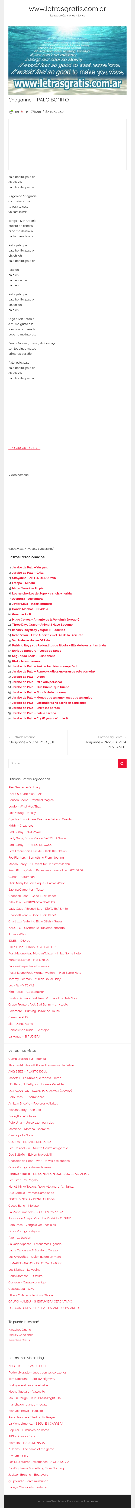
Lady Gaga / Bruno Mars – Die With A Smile (38, 908)
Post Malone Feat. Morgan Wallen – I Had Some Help (44, 972)
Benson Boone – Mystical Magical (31, 800)
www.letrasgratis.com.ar (67, 8)
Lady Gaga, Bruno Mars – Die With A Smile (37, 838)
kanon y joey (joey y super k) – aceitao (38, 630)
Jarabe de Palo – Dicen (28, 676)
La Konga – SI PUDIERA (24, 1036)
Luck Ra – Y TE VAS (21, 985)
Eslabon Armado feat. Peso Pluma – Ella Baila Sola (42, 998)
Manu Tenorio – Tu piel (28, 588)
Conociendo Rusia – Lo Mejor (28, 1030)
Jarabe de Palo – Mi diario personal (37, 682)
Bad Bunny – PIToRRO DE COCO (30, 845)
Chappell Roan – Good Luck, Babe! (32, 896)
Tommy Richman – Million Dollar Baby (34, 979)
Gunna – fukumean (21, 877)
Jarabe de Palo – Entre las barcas (36, 708)
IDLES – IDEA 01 (19, 940)
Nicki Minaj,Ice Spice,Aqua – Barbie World (36, 883)
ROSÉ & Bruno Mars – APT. (26, 793)
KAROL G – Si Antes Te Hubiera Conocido (36, 928)
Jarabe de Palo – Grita (28, 572)
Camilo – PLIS (18, 1017)
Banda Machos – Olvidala (30, 609)
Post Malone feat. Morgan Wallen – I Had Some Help (44, 953)
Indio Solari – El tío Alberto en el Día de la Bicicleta (47, 635)
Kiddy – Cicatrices (20, 825)
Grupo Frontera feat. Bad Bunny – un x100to (38, 1004)
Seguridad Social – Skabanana (33, 656)
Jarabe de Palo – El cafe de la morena (39, 692)
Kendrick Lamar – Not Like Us (28, 959)
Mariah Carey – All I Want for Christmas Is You (39, 864)
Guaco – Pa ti (21, 614)
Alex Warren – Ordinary (24, 787)
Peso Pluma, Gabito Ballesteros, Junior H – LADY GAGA (46, 870)
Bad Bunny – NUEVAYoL (25, 832)
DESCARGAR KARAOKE (24, 448)
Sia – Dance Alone (20, 1023)
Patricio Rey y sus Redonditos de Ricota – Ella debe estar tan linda (59, 645)
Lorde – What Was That (24, 806)
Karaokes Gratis (19, 1340)
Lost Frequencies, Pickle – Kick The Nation (37, 851)
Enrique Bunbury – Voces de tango (36, 650)
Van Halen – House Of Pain (31, 640)
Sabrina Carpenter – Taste (26, 889)
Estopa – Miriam (23, 583)
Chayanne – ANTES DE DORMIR (34, 578)
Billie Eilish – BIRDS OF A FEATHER (32, 902)
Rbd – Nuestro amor (26, 661)
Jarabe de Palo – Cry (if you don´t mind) (40, 718)
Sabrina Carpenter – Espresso (28, 966)
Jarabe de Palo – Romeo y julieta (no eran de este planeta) (53, 671)
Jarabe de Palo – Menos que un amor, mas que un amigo (52, 697)
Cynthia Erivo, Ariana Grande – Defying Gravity (40, 819)
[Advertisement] (67, 144)
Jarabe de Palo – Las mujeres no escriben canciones (49, 703)
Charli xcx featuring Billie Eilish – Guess (35, 921)
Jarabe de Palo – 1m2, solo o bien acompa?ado (45, 666)
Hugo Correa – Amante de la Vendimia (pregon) (45, 619)
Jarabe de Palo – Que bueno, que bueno (40, 687)
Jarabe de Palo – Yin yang (30, 567)
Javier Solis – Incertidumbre (32, 604)
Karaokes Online (19, 1329)
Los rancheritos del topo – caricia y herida (42, 593)
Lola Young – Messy (22, 813)
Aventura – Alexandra (27, 598)
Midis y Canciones (20, 1335)
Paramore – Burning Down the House (34, 1011)
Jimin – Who (16, 934)
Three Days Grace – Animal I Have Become (42, 624)
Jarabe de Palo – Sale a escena (34, 713)
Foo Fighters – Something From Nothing (36, 857)
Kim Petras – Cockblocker (26, 991)
